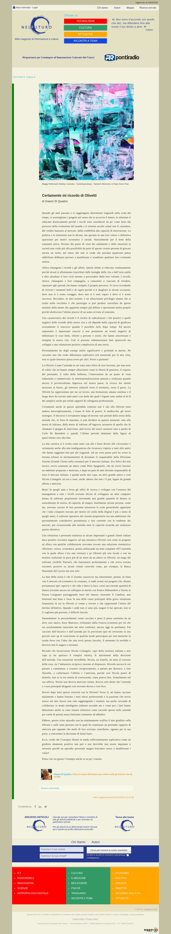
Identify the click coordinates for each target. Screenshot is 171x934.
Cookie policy (79, 919)
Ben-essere (79, 883)
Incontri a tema (82, 898)
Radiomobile (25, 878)
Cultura (29, 77)
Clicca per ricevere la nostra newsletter (108, 850)
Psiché (75, 888)
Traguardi (78, 893)
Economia (122, 873)
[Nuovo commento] (50, 788)
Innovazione (25, 883)
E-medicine (78, 878)
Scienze (22, 888)
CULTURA (18, 77)
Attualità (121, 898)
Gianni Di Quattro (63, 774)
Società (120, 883)
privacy (122, 855)
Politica (121, 878)
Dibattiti (121, 888)
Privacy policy (92, 919)
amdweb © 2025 (150, 909)
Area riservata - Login (27, 7)
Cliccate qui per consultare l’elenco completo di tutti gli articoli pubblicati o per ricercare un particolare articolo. (75, 819)
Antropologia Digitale (32, 893)
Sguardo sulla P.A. (128, 893)
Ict (19, 873)
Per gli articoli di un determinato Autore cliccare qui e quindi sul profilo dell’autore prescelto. (75, 828)
